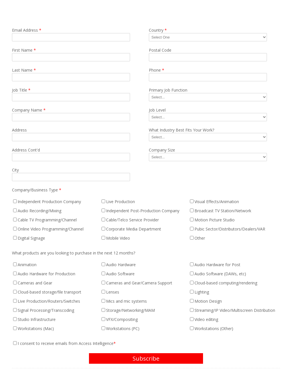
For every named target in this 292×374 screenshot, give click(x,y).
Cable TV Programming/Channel (47, 220)
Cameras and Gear (35, 283)
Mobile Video (118, 238)
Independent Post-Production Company (142, 210)
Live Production (120, 201)
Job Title (21, 90)
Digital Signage (31, 238)
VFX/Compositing (122, 319)
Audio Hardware (121, 264)
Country (158, 30)
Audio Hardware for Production (46, 273)
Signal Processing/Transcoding (46, 310)
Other (199, 238)
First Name (24, 50)
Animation (27, 264)
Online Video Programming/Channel (51, 229)
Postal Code (160, 50)
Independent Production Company (49, 201)
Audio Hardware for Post (217, 264)
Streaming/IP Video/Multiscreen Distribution (234, 310)
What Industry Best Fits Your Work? (181, 130)
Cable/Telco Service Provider (132, 220)
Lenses (112, 292)
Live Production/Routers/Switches (49, 301)
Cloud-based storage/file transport (49, 292)
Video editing (206, 319)
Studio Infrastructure (37, 319)
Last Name (24, 70)
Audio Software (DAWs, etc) (220, 273)
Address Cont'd (26, 150)
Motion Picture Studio (214, 220)
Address (19, 130)
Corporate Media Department (133, 229)
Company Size (162, 150)
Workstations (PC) (122, 328)
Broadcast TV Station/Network (222, 210)
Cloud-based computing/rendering (225, 283)
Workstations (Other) (213, 328)
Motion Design (208, 301)
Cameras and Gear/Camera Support (139, 283)
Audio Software (120, 273)
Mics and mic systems (126, 301)
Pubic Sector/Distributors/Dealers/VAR (229, 229)
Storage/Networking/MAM (130, 310)
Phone (156, 70)
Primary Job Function (168, 90)
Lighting (201, 292)
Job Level (157, 110)
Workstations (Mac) (36, 328)
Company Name (29, 110)
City (15, 170)
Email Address (26, 30)
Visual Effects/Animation (216, 201)
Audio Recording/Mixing (39, 210)
